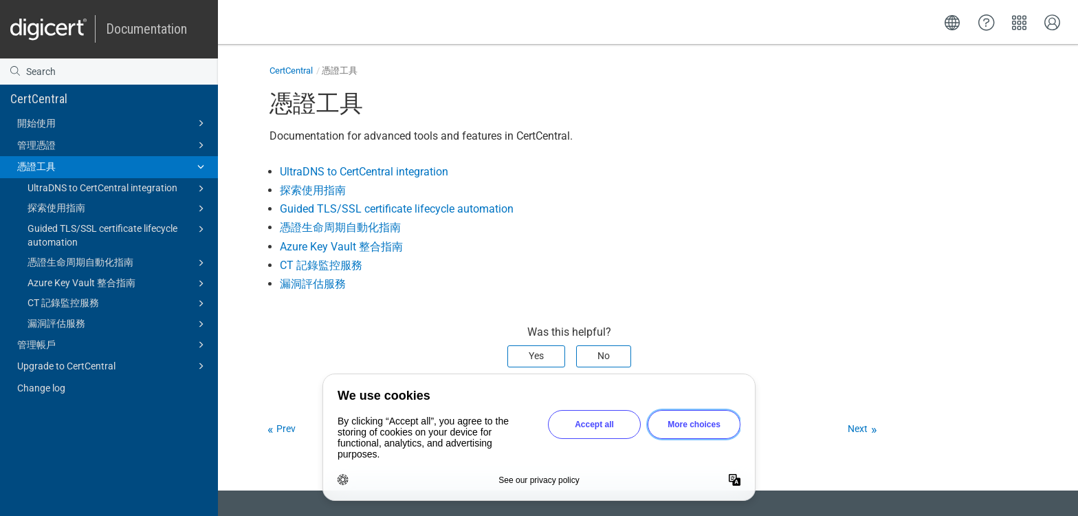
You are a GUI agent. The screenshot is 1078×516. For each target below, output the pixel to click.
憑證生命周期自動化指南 (118, 262)
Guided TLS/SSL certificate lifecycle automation (118, 235)
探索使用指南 (118, 208)
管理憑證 (112, 145)
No (603, 355)
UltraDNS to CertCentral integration (118, 188)
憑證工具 (112, 166)
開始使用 (112, 123)
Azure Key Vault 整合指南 (118, 283)
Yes (536, 355)
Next (858, 428)
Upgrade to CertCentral (112, 366)
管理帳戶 (112, 344)
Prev (286, 428)
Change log (41, 388)
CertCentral (38, 99)
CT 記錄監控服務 (118, 303)
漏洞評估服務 (118, 324)
